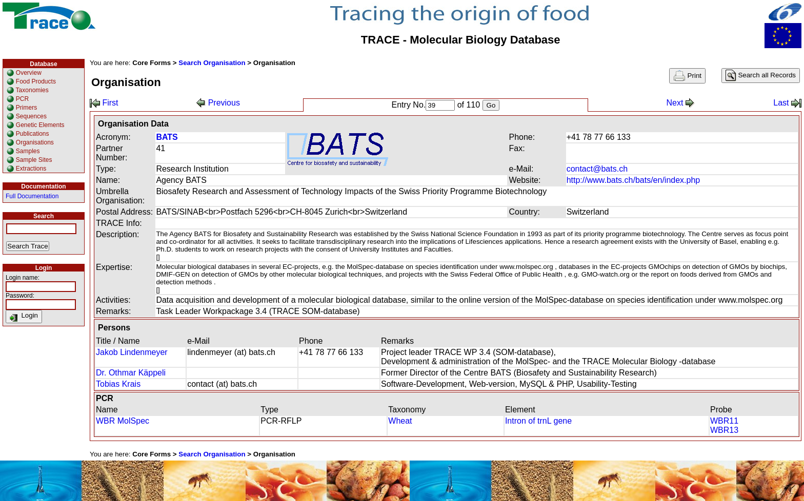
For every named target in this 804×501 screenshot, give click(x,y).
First (104, 102)
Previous (218, 102)
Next (680, 102)
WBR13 (724, 430)
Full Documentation (32, 196)
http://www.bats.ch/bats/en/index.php (633, 180)
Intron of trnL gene (538, 420)
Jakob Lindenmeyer (132, 352)
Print (687, 76)
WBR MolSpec (122, 420)
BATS (166, 137)
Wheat (400, 420)
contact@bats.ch (597, 168)
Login (24, 316)
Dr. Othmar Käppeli (131, 372)
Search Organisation (211, 63)
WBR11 (724, 420)
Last (787, 102)
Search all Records (761, 75)
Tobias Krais (118, 384)
